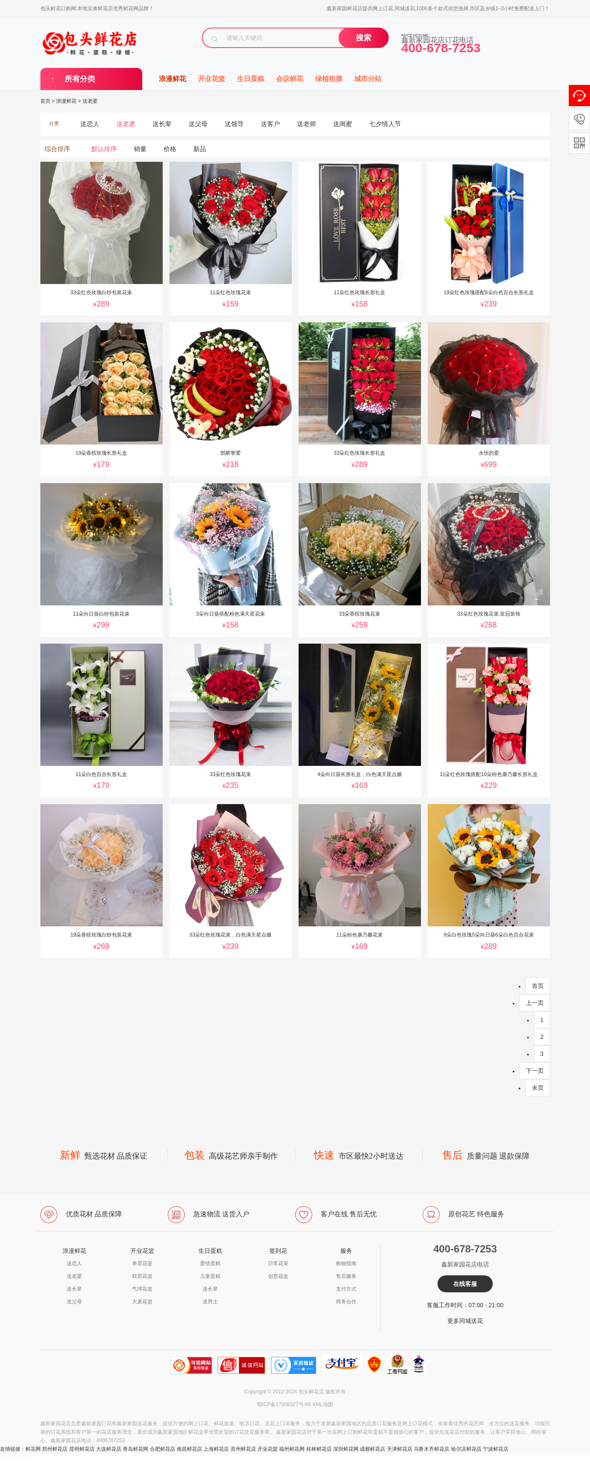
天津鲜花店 (399, 1449)
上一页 (535, 1002)
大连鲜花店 (108, 1449)
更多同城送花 (465, 1320)
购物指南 (346, 1263)
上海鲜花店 (216, 1449)
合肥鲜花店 (162, 1449)
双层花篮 (142, 1276)
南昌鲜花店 (189, 1449)
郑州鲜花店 (55, 1449)
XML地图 (322, 1404)
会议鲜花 (289, 78)
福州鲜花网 (292, 1449)
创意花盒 (278, 1276)
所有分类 (80, 79)
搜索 (363, 38)
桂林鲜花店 (319, 1449)
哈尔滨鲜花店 (466, 1449)
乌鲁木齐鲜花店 (431, 1449)
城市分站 (367, 78)
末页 (538, 1087)
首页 (45, 101)
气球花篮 (142, 1289)
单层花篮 (142, 1263)
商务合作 (346, 1302)
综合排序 (57, 148)
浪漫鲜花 (172, 78)
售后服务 (346, 1276)
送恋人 (74, 1263)
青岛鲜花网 (135, 1449)
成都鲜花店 (372, 1449)
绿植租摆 (328, 78)
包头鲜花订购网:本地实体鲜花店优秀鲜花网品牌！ (97, 8)
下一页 (535, 1070)
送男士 (210, 1302)
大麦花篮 (142, 1302)
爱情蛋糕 (210, 1263)
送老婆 (90, 101)
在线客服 (465, 1283)
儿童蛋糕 (210, 1276)
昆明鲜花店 (82, 1449)
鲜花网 (33, 1449)
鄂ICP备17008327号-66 (284, 1404)
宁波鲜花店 (495, 1449)
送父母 (74, 1302)
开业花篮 (211, 78)
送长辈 (74, 1289)
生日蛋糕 (250, 78)
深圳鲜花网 (346, 1449)
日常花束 (278, 1263)
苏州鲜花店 (243, 1449)
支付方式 (346, 1289)
